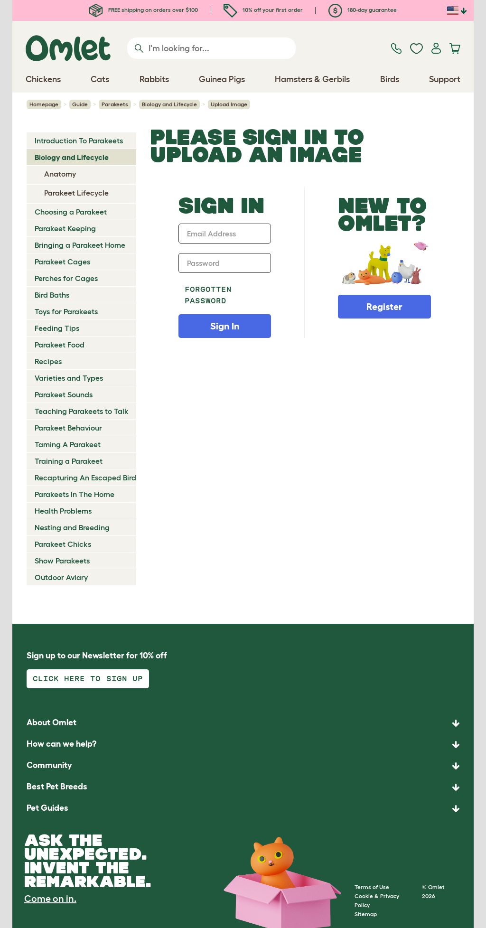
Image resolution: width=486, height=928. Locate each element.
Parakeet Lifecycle (76, 192)
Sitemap (366, 914)
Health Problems (63, 510)
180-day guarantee (362, 10)
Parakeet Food (59, 344)
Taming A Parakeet (68, 444)
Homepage (43, 104)
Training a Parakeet (69, 461)
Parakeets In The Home (74, 494)
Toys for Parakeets (66, 311)
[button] (243, 808)
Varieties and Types (69, 378)
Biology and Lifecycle (169, 104)
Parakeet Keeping (65, 228)
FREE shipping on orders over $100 (143, 10)
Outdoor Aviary (61, 577)
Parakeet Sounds (64, 394)
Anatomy (60, 173)
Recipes (48, 361)
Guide (80, 104)
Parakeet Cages (62, 261)
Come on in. (50, 898)
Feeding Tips (57, 328)
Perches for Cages (66, 278)
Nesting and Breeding (72, 527)
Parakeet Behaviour (68, 427)
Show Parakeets (62, 560)
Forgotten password (208, 295)
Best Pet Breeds (57, 786)
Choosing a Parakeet (71, 211)
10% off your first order (263, 10)
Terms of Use (372, 887)
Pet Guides (47, 808)
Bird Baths (52, 295)
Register (384, 306)
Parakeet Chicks (63, 544)
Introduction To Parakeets (79, 140)
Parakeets (115, 104)
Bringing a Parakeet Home (80, 245)
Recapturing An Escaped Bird (85, 477)
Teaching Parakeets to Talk (82, 411)
